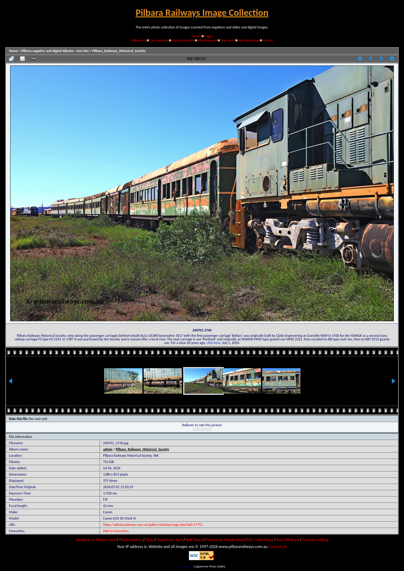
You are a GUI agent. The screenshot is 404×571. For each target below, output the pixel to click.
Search (268, 40)
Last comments (183, 40)
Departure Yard (169, 539)
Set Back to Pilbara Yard (96, 539)
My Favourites (249, 40)
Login (208, 36)
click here (213, 343)
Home (196, 36)
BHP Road (194, 539)
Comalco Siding (315, 539)
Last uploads (159, 40)
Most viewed (207, 40)
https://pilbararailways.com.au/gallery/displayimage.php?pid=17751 (153, 525)
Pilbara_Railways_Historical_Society (119, 51)
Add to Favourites (115, 531)
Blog (149, 539)
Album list (138, 40)
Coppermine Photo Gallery (209, 566)
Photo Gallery (130, 539)
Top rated (228, 40)
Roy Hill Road (288, 539)
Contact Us (277, 546)
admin (108, 449)
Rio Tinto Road (260, 539)
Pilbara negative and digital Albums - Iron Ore (55, 51)
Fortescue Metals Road (225, 539)
